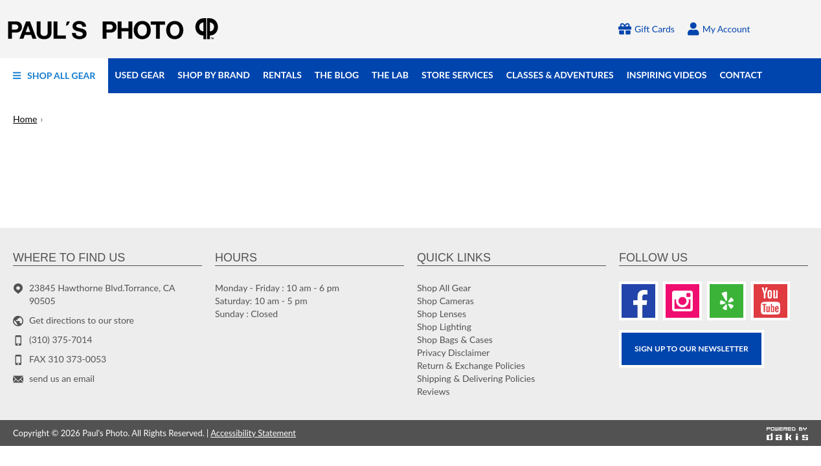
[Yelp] (726, 301)
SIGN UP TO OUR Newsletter (691, 348)
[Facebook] (638, 301)
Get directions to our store (81, 320)
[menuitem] (54, 75)
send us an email (62, 378)
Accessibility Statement (253, 433)
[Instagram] (682, 301)
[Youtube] (770, 301)
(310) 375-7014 (60, 339)
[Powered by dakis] (787, 433)
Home (25, 118)
